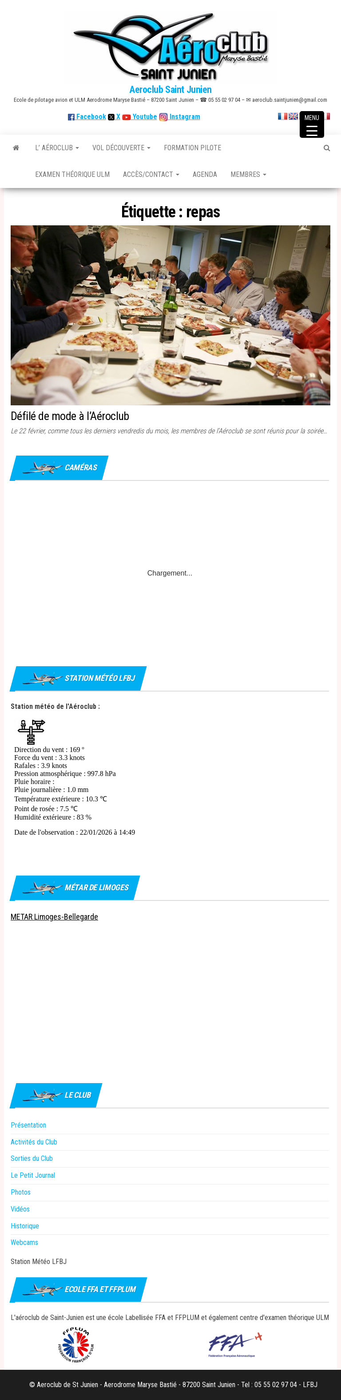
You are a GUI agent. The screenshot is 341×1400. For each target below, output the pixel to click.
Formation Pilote (192, 148)
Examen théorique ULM (72, 174)
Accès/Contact (151, 174)
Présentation (28, 1125)
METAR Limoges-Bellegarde (54, 916)
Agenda (205, 174)
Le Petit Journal (33, 1175)
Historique (25, 1226)
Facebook (87, 116)
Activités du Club (34, 1142)
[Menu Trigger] (312, 124)
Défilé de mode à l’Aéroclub (70, 416)
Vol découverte (121, 148)
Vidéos (20, 1209)
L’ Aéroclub (57, 148)
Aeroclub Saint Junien (170, 89)
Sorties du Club (32, 1158)
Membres (248, 174)
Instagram (184, 116)
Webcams (24, 1242)
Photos (21, 1192)
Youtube (144, 116)
